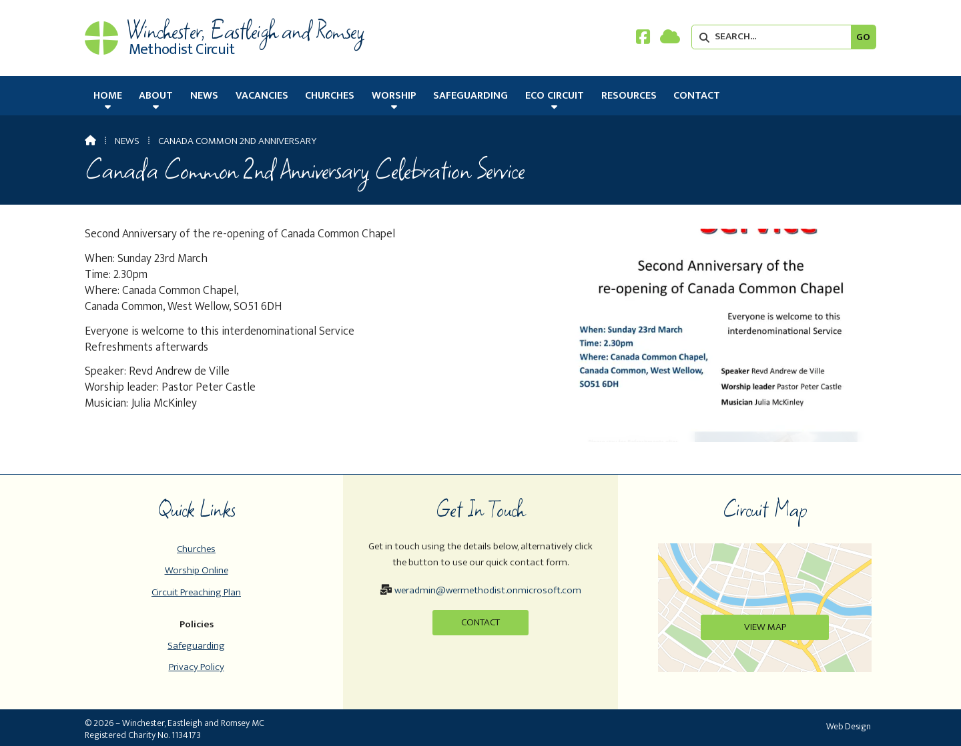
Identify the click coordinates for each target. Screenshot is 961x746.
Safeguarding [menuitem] (470, 96)
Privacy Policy (196, 667)
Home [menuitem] (107, 96)
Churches (196, 549)
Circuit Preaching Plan (196, 592)
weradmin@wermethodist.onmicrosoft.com (487, 590)
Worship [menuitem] (394, 96)
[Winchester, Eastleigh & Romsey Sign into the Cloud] (670, 40)
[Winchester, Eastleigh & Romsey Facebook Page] (643, 40)
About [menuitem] (156, 96)
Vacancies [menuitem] (262, 96)
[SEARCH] (775, 37)
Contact (480, 622)
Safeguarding (196, 645)
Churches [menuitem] (329, 96)
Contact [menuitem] (696, 96)
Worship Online (196, 570)
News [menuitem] (204, 96)
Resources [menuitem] (629, 96)
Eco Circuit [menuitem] (554, 96)
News (127, 141)
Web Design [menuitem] (848, 726)
